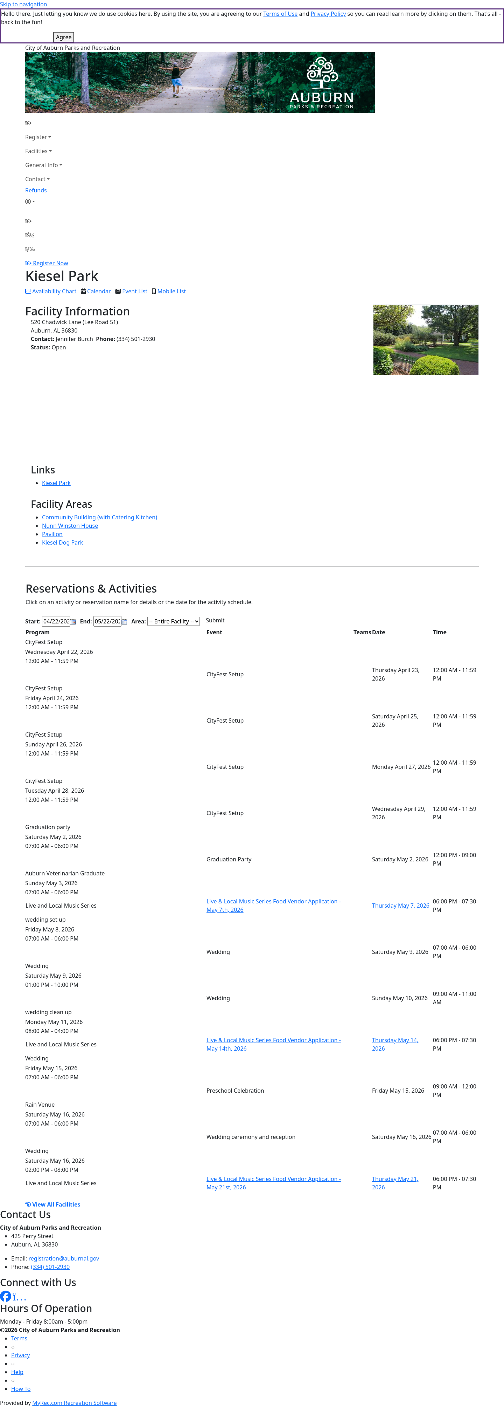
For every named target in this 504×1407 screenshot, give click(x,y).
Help (17, 1372)
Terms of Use (280, 14)
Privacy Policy (328, 14)
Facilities (36, 151)
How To (20, 1389)
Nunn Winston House (70, 526)
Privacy (20, 1355)
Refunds (36, 190)
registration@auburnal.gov (64, 1258)
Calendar (99, 291)
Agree (63, 37)
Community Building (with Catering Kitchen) (99, 517)
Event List (134, 291)
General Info (41, 165)
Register (36, 137)
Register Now (50, 263)
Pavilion (52, 534)
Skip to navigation (23, 4)
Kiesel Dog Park (62, 542)
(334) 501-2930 (50, 1267)
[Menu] (30, 249)
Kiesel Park (56, 483)
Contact (35, 179)
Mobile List (172, 291)
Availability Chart (50, 291)
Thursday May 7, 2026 (400, 905)
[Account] (43, 201)
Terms (19, 1338)
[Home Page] (43, 123)
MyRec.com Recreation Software (74, 1403)
